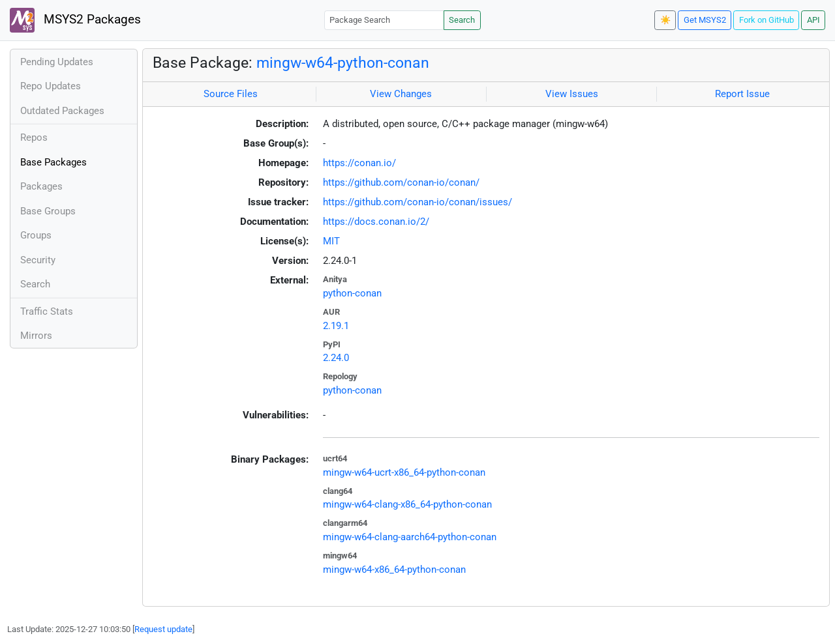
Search (462, 20)
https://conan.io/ (359, 163)
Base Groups (48, 211)
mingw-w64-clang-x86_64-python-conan (407, 504)
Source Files (231, 94)
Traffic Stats (46, 311)
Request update (163, 629)
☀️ (665, 20)
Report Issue (742, 94)
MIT (331, 241)
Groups (36, 235)
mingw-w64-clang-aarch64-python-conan (409, 537)
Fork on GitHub (766, 20)
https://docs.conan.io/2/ (376, 221)
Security (37, 260)
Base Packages (53, 162)
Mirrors (36, 335)
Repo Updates (50, 86)
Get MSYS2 (705, 20)
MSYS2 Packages (75, 20)
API (813, 20)
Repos (34, 137)
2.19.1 (336, 326)
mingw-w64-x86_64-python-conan (394, 569)
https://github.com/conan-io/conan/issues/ (417, 202)
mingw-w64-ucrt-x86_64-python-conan (404, 472)
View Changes (401, 94)
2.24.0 (336, 358)
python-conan (352, 293)
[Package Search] (384, 19)
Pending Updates (56, 62)
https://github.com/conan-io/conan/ (401, 182)
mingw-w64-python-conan (342, 62)
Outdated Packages (62, 111)
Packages (41, 186)
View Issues (571, 94)
